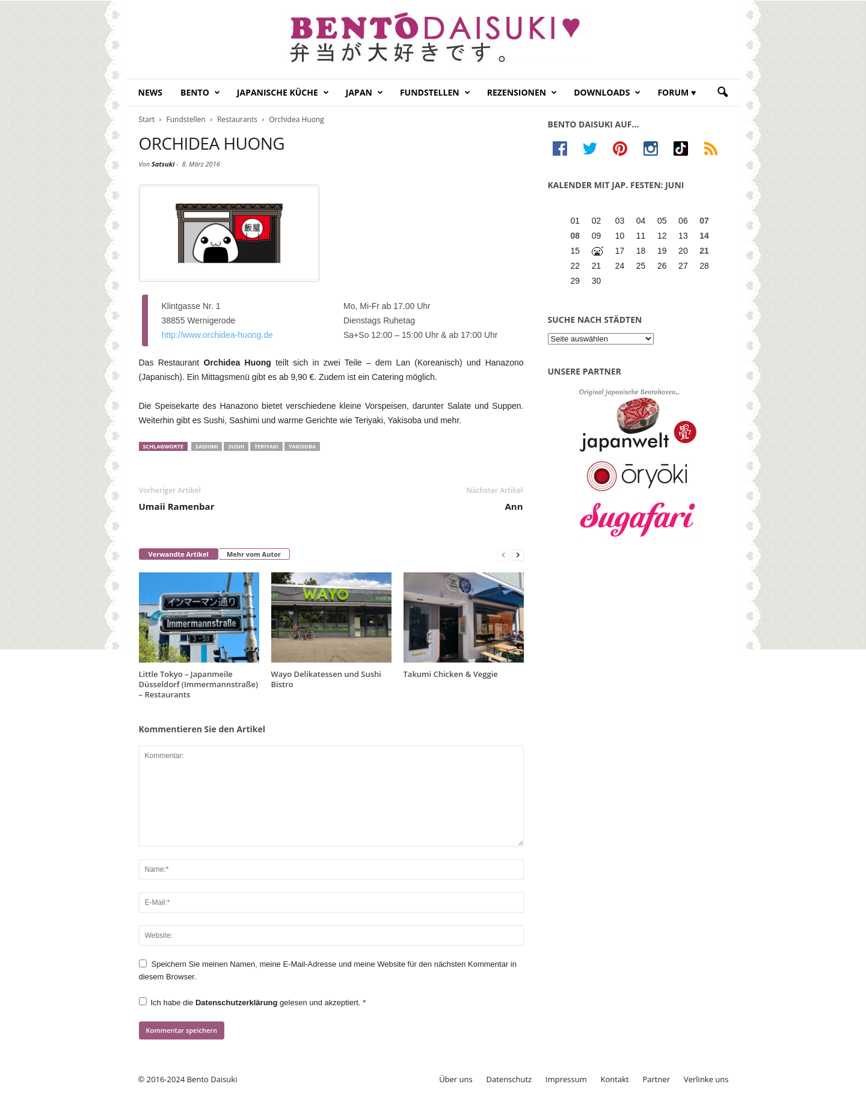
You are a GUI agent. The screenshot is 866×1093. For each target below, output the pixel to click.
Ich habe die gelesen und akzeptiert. (252, 1002)
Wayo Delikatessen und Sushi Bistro (326, 679)
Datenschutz (509, 1079)
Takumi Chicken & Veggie (451, 674)
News (150, 92)
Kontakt (615, 1079)
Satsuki (163, 163)
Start (147, 119)
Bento (200, 92)
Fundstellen (435, 92)
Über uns (456, 1079)
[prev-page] (503, 554)
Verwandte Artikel (179, 554)
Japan (364, 92)
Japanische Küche (283, 92)
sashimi (206, 446)
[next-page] (518, 554)
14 (704, 235)
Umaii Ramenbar (177, 506)
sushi (236, 446)
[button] (722, 92)
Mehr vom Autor (254, 554)
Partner (657, 1079)
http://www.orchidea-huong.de (217, 335)
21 (704, 251)
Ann (514, 506)
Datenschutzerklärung (237, 1002)
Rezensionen (522, 92)
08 (575, 235)
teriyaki (266, 446)
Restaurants (237, 119)
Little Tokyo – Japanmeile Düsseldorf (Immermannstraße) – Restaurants (199, 684)
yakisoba (302, 446)
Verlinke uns (706, 1079)
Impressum (566, 1079)
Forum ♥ (676, 92)
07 (704, 220)
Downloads (607, 92)
